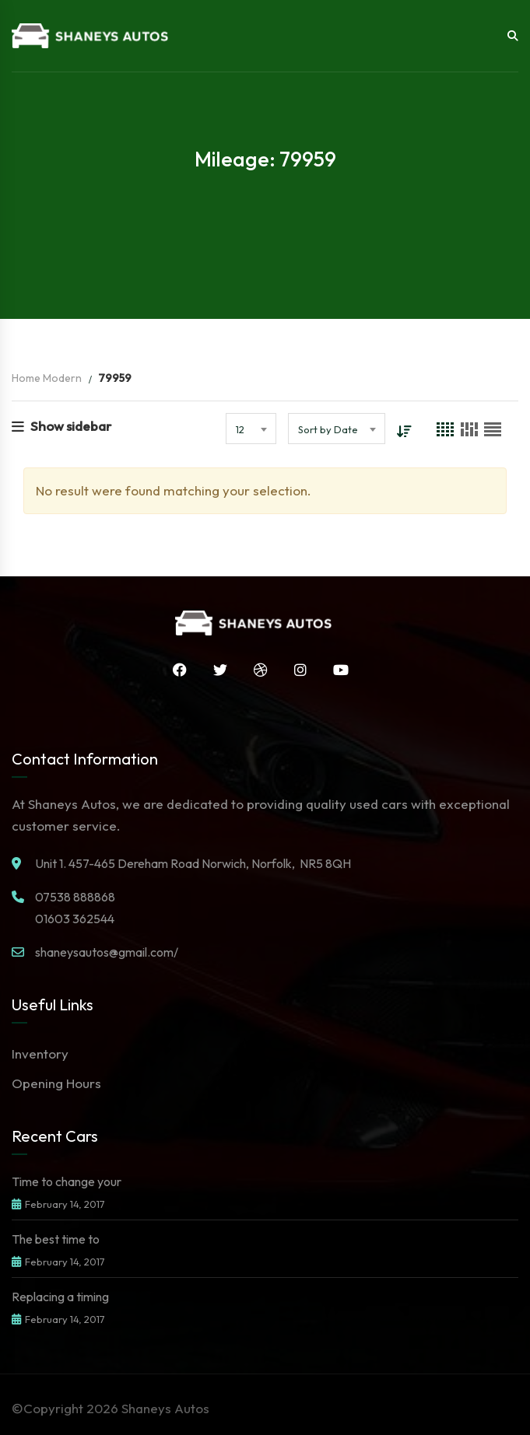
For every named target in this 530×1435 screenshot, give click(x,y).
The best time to (56, 1239)
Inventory (40, 1053)
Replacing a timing (60, 1296)
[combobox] (250, 428)
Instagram (296, 669)
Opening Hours (56, 1083)
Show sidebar (61, 426)
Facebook (176, 669)
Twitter (216, 669)
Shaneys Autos (165, 1408)
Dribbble (257, 669)
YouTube (337, 669)
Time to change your (66, 1181)
